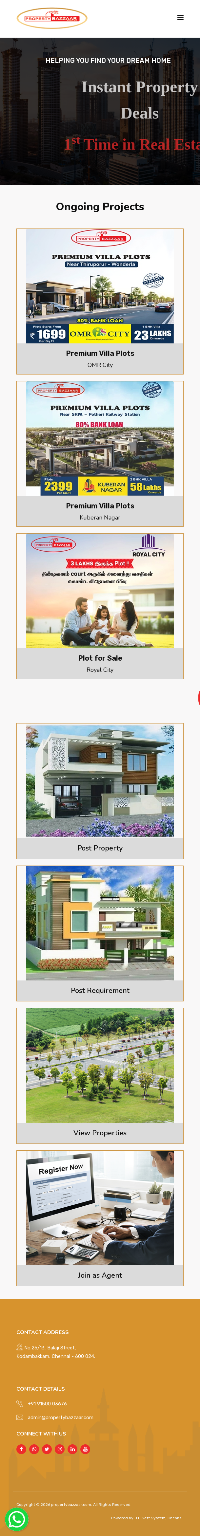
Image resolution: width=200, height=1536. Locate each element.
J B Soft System (149, 1515)
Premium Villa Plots (100, 353)
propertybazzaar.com (71, 1502)
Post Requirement (100, 989)
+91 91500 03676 (47, 1401)
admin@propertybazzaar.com (60, 1415)
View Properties (100, 1131)
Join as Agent (100, 1273)
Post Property (100, 847)
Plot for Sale (100, 657)
